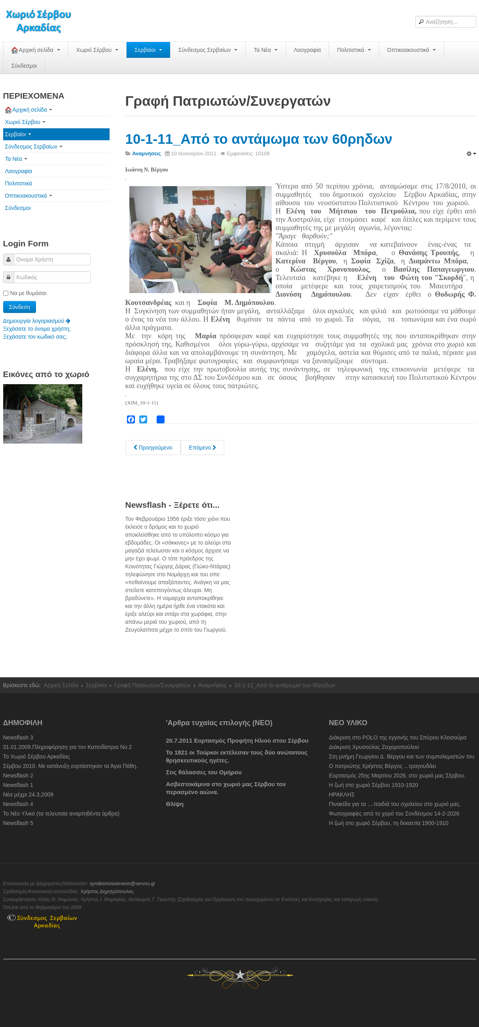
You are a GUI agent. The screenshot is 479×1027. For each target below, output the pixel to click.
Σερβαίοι (148, 50)
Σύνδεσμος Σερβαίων (207, 50)
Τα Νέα (265, 50)
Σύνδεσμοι (24, 66)
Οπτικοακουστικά (411, 50)
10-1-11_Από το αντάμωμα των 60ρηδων (258, 139)
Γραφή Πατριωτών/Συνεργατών (152, 685)
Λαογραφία (307, 50)
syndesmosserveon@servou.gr (122, 883)
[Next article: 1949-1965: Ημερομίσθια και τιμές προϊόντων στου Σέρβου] (203, 447)
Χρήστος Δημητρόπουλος (107, 891)
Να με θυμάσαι (25, 293)
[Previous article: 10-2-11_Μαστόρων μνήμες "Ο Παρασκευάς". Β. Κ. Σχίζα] (153, 447)
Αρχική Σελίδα (61, 685)
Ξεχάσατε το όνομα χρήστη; (37, 329)
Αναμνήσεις (212, 685)
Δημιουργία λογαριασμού (37, 321)
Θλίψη (175, 803)
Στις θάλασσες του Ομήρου (204, 772)
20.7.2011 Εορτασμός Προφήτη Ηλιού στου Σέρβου (237, 740)
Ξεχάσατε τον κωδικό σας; (35, 336)
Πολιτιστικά (354, 50)
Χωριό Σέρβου (97, 50)
